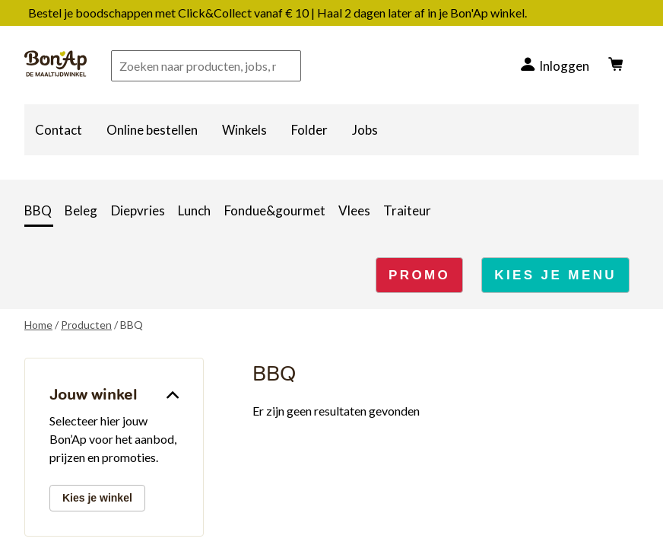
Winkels (244, 130)
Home (38, 324)
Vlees (354, 210)
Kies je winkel (97, 498)
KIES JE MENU (555, 275)
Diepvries (138, 210)
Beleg (81, 210)
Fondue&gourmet (274, 210)
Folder (309, 130)
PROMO (419, 275)
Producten (86, 324)
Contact (58, 130)
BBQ (38, 210)
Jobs (365, 130)
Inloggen (564, 66)
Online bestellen (152, 130)
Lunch (194, 210)
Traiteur (407, 210)
